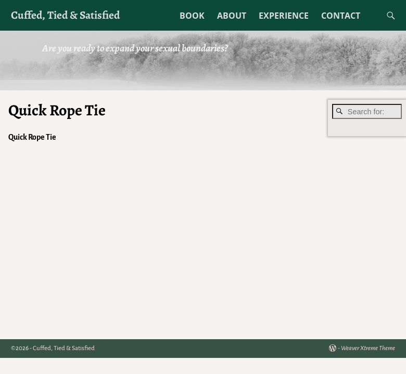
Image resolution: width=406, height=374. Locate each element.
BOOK (192, 15)
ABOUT (231, 15)
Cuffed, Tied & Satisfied (65, 14)
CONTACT (340, 15)
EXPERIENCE (284, 15)
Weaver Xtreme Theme (368, 348)
